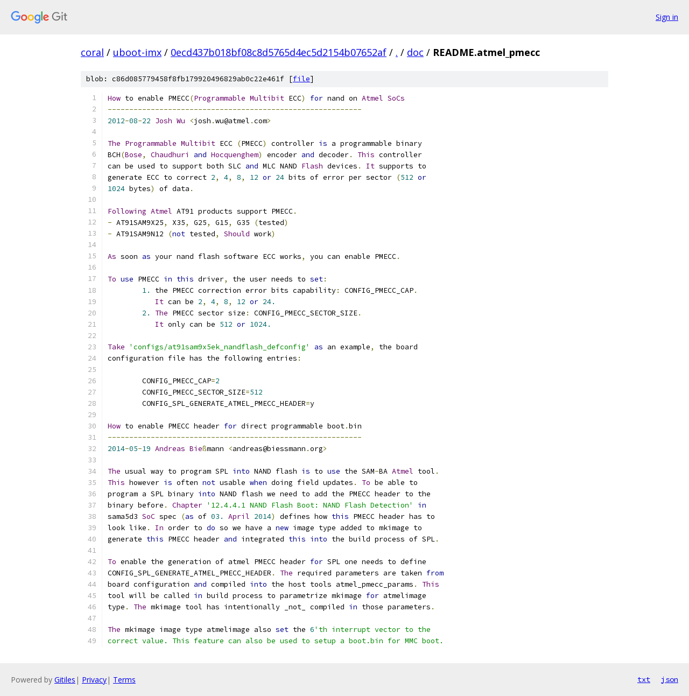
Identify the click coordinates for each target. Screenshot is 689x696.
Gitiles (64, 679)
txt (643, 679)
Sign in (667, 17)
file (301, 78)
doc (415, 52)
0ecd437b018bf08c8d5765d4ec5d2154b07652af (278, 52)
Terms (124, 679)
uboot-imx (137, 52)
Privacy (94, 679)
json (669, 679)
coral (92, 52)
